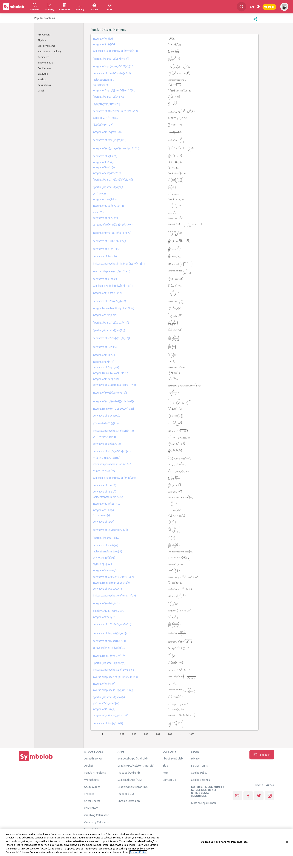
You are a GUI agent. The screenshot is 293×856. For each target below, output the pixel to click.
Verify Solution (93, 828)
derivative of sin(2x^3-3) (107, 443)
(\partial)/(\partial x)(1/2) (106, 537)
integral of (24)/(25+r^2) (107, 503)
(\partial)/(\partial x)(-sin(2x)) (109, 330)
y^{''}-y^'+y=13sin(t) (104, 436)
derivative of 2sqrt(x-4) (106, 367)
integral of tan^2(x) (104, 167)
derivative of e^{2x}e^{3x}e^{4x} (112, 451)
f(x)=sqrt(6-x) (100, 84)
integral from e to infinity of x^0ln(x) (113, 308)
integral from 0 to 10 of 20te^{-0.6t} (113, 408)
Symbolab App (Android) (133, 758)
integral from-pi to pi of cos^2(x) (111, 582)
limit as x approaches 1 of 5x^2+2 (112, 464)
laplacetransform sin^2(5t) (108, 496)
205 (170, 734)
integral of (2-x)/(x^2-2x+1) (108, 205)
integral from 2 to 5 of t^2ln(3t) (110, 373)
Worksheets (91, 779)
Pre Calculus (44, 68)
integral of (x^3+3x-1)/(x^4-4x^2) (112, 232)
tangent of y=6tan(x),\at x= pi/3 (110, 715)
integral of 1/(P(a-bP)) (105, 314)
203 (146, 734)
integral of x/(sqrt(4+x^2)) (107, 292)
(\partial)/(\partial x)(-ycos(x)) (109, 697)
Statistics (43, 79)
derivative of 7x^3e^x (105, 217)
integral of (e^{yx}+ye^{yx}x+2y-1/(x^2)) (116, 148)
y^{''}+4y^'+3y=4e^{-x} (106, 703)
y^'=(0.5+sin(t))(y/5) (104, 557)
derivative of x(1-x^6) (105, 156)
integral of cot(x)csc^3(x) (107, 173)
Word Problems (46, 45)
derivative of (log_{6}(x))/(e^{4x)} (111, 633)
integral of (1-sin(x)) (104, 709)
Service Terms (199, 765)
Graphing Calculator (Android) (136, 765)
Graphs (42, 90)
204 (158, 734)
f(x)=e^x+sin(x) (101, 515)
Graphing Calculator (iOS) (133, 786)
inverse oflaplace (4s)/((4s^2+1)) (111, 271)
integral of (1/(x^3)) (104, 354)
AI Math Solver (93, 758)
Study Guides (92, 786)
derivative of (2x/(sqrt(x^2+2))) (110, 529)
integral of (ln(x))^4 (104, 44)
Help (165, 772)
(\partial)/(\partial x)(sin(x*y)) (109, 662)
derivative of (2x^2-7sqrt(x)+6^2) (112, 73)
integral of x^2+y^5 (104, 617)
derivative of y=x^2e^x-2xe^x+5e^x (113, 576)
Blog (165, 765)
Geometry (43, 57)
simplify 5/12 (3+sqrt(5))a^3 (109, 610)
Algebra (42, 40)
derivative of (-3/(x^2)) (105, 346)
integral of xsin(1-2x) (105, 199)
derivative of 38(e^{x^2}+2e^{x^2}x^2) (115, 111)
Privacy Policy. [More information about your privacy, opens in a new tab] (138, 853)
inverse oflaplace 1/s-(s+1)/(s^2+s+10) (115, 676)
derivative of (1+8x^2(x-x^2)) (109, 241)
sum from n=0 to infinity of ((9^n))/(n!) (114, 477)
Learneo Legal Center (203, 802)
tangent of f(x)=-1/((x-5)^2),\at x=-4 (113, 224)
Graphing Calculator (96, 814)
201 (122, 734)
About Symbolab (173, 758)
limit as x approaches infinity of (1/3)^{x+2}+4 (119, 263)
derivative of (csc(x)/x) (105, 545)
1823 (191, 734)
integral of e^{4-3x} (104, 683)
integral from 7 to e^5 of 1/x (109, 655)
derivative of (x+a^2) (104, 485)
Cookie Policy (199, 772)
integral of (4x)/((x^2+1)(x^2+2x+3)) (113, 401)
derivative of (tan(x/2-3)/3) (108, 723)
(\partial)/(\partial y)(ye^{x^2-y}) (111, 58)
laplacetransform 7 (104, 79)
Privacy (195, 758)
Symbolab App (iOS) (130, 779)
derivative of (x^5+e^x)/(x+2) (109, 301)
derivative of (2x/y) (103, 521)
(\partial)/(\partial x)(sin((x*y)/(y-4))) (113, 179)
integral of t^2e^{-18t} (106, 378)
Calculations (44, 85)
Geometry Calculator (97, 822)
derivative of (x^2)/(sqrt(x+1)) (109, 140)
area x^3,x (98, 212)
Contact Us (169, 779)
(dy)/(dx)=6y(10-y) (103, 124)
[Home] (36, 761)
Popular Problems (95, 772)
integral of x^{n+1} (103, 361)
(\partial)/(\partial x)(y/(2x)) (108, 187)
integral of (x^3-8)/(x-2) (106, 603)
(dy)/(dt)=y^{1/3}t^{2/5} (106, 103)
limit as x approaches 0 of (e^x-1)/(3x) (114, 595)
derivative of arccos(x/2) (107, 415)
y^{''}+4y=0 (99, 193)
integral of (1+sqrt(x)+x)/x (107, 132)
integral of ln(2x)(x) (104, 162)
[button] (255, 21)
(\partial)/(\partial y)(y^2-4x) (108, 96)
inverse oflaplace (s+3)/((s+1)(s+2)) (113, 690)
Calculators (91, 807)
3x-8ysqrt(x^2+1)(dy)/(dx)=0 (109, 647)
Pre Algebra (44, 34)
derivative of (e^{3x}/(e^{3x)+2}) (111, 338)
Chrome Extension (129, 800)
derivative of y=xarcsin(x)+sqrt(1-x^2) (114, 384)
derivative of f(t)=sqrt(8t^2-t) (109, 640)
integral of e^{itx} (103, 38)
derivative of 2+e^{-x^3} (107, 248)
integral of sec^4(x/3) (105, 570)
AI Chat (88, 765)
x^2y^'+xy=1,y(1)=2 (104, 470)
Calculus (43, 73)
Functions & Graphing (49, 51)
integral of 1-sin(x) (103, 510)
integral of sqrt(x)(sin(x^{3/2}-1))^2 (113, 66)
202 (134, 734)
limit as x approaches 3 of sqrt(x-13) (113, 430)
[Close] (287, 843)
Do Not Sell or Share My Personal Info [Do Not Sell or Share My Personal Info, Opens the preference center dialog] (224, 842)
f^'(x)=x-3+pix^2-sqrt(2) (106, 457)
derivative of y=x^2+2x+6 (107, 588)
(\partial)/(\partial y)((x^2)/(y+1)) (111, 322)
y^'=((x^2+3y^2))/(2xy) (106, 423)
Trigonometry (45, 62)
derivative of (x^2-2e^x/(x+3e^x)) (112, 624)
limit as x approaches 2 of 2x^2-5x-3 (113, 669)
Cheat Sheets (92, 800)
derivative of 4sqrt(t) (104, 491)
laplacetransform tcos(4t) (107, 551)
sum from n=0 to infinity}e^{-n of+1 (113, 285)
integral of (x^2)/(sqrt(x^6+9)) (110, 392)
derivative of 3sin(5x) (105, 256)
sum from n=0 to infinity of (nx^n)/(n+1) (115, 50)
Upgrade (269, 6)
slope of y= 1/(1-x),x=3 (106, 117)
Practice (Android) (129, 772)
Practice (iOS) (126, 793)
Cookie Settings (200, 779)
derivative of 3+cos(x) (105, 278)
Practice (89, 793)
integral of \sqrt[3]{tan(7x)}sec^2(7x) (114, 90)
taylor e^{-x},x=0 (102, 564)
